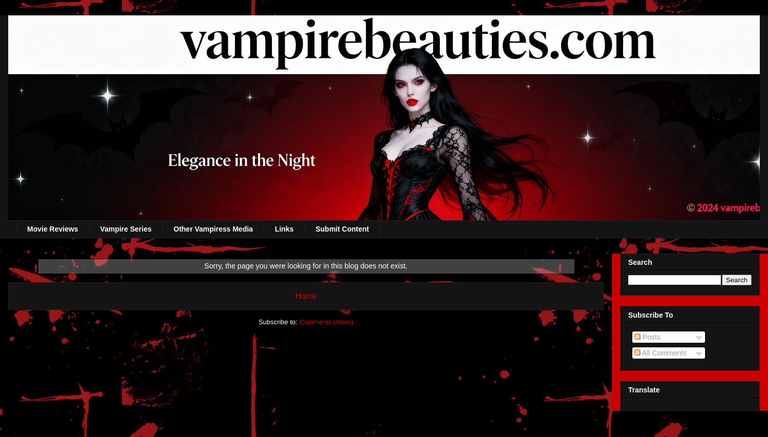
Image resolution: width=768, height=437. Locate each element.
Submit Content (342, 229)
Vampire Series (126, 229)
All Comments (660, 353)
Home (306, 296)
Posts (647, 337)
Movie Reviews (52, 229)
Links (284, 229)
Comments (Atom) (326, 322)
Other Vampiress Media (213, 229)
